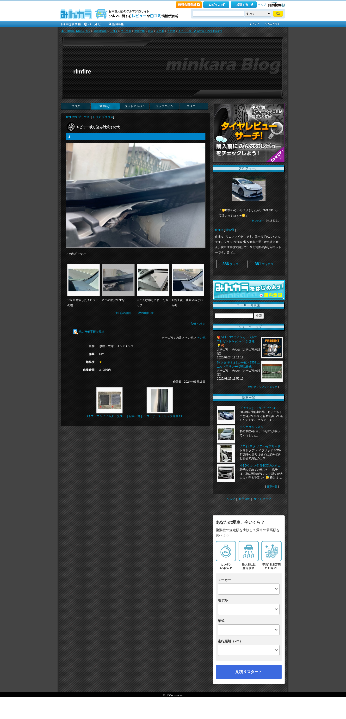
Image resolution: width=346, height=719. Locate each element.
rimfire (82, 71)
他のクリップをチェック (262, 386)
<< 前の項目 (123, 313)
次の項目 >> (146, 313)
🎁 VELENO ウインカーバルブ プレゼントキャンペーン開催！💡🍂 (237, 341)
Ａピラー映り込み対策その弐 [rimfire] (200, 31)
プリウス (126, 31)
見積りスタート (248, 672)
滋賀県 (229, 230)
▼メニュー (194, 106)
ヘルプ (262, 4)
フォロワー (265, 264)
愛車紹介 (105, 106)
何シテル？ (258, 220)
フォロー (231, 264)
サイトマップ (262, 499)
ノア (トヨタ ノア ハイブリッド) (260, 446)
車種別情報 (100, 31)
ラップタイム (164, 106)
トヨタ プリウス (102, 117)
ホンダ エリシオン (251, 427)
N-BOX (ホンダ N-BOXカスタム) (261, 465)
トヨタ (114, 31)
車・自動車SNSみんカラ (76, 31)
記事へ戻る (198, 324)
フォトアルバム (135, 106)
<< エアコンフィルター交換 (104, 416)
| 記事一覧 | (134, 416)
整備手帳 (139, 31)
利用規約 (244, 499)
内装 (150, 31)
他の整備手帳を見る (89, 331)
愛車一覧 (272, 486)
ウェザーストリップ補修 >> (164, 416)
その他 (160, 31)
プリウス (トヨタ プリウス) (257, 408)
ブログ (75, 106)
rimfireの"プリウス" (78, 117)
